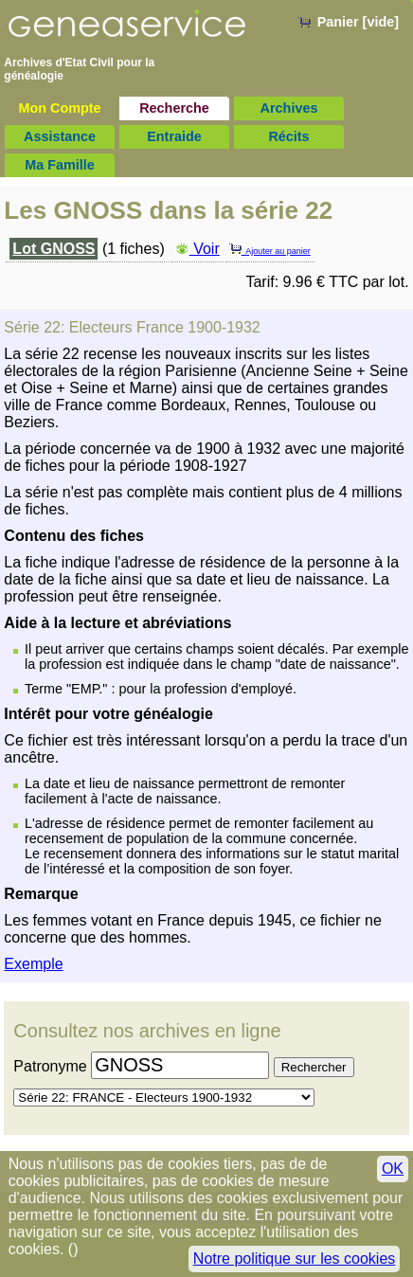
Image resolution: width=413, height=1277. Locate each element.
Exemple (33, 964)
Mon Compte (59, 108)
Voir (197, 249)
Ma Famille (60, 164)
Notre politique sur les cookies (294, 1258)
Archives (289, 108)
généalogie (33, 75)
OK (393, 1168)
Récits (288, 136)
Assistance (60, 136)
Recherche (174, 108)
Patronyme (49, 1066)
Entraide (174, 136)
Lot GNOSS (53, 249)
